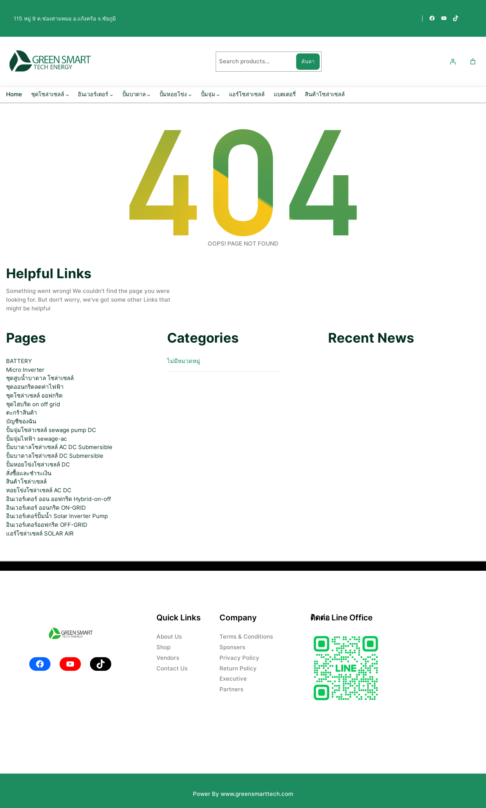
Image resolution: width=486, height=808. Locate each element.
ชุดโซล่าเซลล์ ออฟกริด (34, 395)
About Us (169, 636)
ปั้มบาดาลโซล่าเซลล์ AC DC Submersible (59, 447)
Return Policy (238, 668)
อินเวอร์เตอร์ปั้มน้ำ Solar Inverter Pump (57, 516)
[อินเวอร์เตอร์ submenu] (111, 95)
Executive (233, 678)
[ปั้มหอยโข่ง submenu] (190, 95)
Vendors (167, 657)
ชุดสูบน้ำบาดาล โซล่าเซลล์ (40, 378)
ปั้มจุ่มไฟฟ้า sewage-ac (36, 438)
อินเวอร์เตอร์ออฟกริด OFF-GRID (46, 524)
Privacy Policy (239, 657)
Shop (163, 647)
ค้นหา (307, 61)
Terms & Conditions (246, 636)
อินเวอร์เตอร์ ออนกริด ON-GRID (46, 507)
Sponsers (232, 647)
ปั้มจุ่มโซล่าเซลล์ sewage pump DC (51, 430)
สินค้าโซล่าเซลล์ (26, 481)
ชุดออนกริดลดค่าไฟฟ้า (35, 386)
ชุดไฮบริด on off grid (33, 404)
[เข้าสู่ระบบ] (452, 62)
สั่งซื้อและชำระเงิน (28, 473)
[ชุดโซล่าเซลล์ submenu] (67, 95)
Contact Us (172, 668)
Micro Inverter (25, 369)
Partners (231, 689)
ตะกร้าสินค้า (21, 412)
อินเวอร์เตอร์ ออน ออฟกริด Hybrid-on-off (58, 499)
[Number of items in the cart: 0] (472, 62)
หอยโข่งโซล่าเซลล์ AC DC (38, 490)
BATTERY (19, 361)
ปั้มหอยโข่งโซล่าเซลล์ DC (38, 464)
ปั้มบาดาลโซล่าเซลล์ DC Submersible (54, 455)
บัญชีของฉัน (21, 421)
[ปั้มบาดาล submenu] (148, 95)
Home (14, 94)
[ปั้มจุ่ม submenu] (218, 95)
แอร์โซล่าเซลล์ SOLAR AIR (40, 533)
